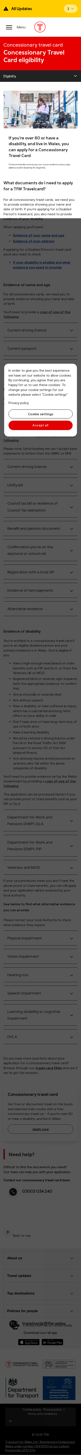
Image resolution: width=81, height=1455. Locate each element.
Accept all (40, 425)
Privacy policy (18, 403)
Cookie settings (40, 414)
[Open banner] (71, 9)
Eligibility (9, 76)
